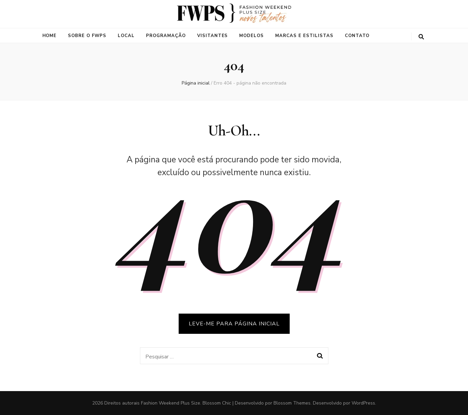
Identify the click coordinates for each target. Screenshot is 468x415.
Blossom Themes (292, 403)
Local (126, 36)
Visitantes (212, 36)
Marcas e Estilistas (304, 36)
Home (49, 36)
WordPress (363, 403)
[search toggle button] (421, 37)
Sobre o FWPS (87, 36)
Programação (166, 36)
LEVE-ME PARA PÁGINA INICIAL (234, 323)
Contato (357, 36)
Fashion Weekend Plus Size (170, 403)
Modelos (251, 36)
